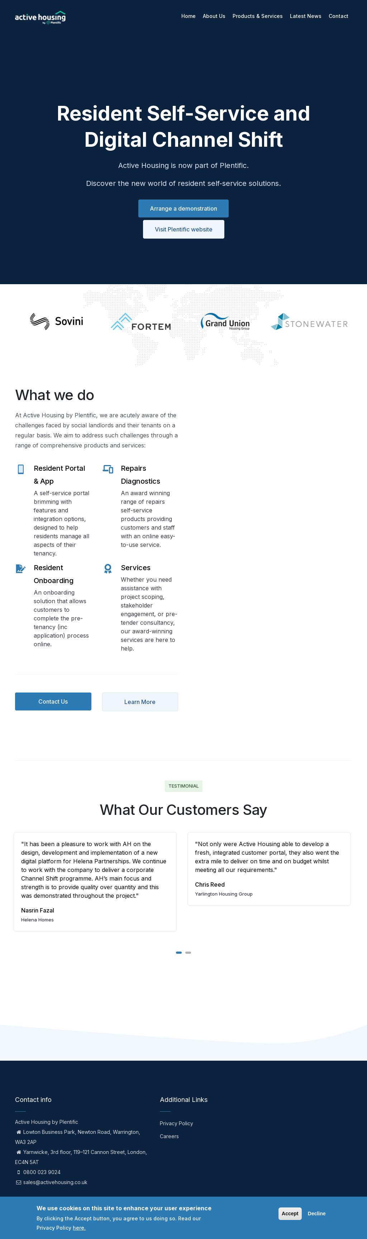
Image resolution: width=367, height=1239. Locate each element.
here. (79, 1228)
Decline (317, 1213)
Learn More (140, 701)
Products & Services (258, 16)
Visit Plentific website (184, 229)
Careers (169, 1136)
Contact (338, 16)
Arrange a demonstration (183, 208)
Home (188, 16)
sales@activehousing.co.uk (51, 1182)
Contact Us (53, 701)
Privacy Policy (176, 1123)
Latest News (305, 16)
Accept (290, 1213)
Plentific (68, 1122)
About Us (214, 16)
